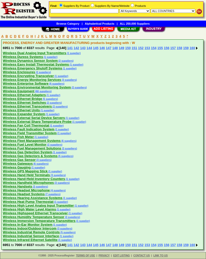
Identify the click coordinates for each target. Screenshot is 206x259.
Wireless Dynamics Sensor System (30, 61)
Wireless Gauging (17, 167)
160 (192, 48)
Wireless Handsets (17, 186)
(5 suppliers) (50, 99)
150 (128, 48)
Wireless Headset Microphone (26, 190)
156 (166, 48)
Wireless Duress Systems (23, 57)
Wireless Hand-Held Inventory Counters (34, 179)
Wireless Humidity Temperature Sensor (33, 217)
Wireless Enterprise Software (26, 83)
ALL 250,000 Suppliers (135, 23)
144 (89, 48)
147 (108, 48)
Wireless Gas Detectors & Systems (30, 156)
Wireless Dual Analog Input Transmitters (34, 53)
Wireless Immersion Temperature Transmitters (39, 221)
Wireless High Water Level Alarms (29, 209)
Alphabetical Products (99, 23)
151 (134, 48)
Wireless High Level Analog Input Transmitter (38, 205)
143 (83, 48)
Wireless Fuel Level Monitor (25, 144)
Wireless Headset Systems (24, 194)
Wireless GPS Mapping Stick (25, 171)
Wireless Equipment (18, 91)
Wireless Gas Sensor (19, 160)
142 (76, 48)
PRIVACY (104, 255)
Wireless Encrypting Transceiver (28, 76)
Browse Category (67, 23)
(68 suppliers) (43, 91)
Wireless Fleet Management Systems (32, 141)
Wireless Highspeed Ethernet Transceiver (35, 213)
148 (115, 48)
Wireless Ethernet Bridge (22, 99)
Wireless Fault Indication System (28, 129)
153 (147, 48)
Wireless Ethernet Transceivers (27, 106)
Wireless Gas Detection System (27, 152)
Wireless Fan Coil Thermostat (26, 125)
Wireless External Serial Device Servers (34, 118)
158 (179, 48)
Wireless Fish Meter (18, 137)
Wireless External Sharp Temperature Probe (37, 122)
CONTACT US (141, 255)
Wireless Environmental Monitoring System (37, 87)
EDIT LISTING (121, 255)
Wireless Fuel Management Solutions (32, 148)
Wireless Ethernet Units (21, 110)
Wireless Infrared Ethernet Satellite (30, 240)
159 (186, 48)
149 (121, 48)
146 (102, 48)
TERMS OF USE (85, 255)
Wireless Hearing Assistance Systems (32, 198)
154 (154, 48)
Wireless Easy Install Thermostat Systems (36, 64)
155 (160, 48)
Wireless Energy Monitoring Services (32, 80)
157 (173, 48)
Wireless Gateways (18, 163)
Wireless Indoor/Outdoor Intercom (29, 228)
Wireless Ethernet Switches (24, 102)
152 (141, 48)
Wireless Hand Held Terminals (26, 175)
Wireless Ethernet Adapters (24, 95)
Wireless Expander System (24, 114)
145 (96, 48)
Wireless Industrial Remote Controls (31, 232)
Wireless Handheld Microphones (28, 183)
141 (70, 48)
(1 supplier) (73, 53)
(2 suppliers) (65, 60)
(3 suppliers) (69, 80)
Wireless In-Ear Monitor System (27, 224)
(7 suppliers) (53, 194)
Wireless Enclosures (19, 72)
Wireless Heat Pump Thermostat (28, 202)
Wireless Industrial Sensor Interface (31, 236)
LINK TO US (160, 255)
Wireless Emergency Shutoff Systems (32, 68)
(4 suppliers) (58, 190)
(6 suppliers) (56, 83)
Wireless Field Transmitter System (30, 133)
